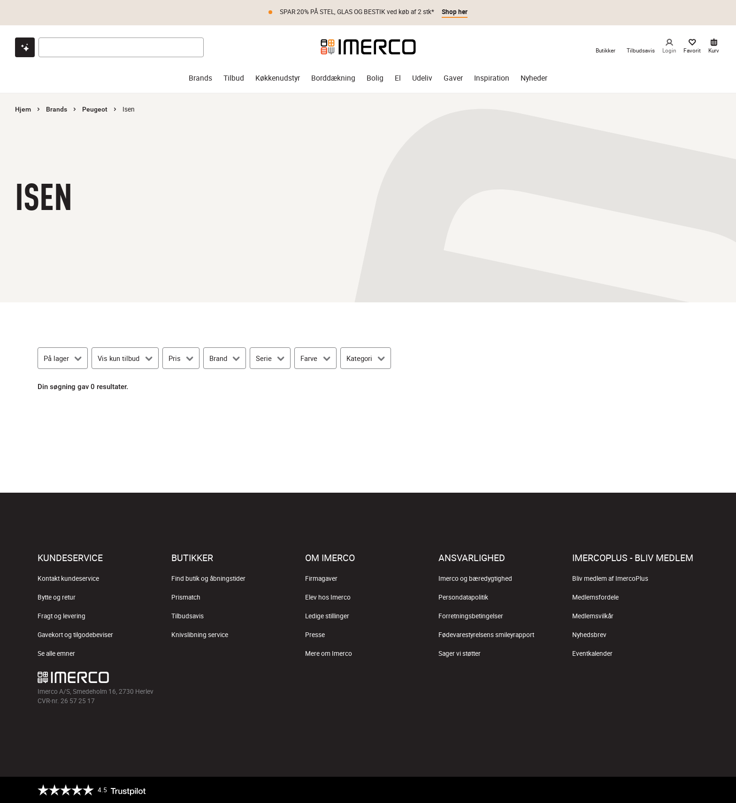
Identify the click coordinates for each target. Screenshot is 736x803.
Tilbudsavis (187, 616)
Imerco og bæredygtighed (475, 578)
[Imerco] (368, 46)
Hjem (23, 109)
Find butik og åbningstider (208, 578)
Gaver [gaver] (453, 78)
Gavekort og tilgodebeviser (75, 634)
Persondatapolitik (463, 597)
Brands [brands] (200, 78)
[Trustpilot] (92, 789)
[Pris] (180, 358)
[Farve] (315, 358)
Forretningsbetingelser (470, 616)
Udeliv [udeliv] (422, 78)
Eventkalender (592, 653)
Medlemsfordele (595, 597)
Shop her (455, 12)
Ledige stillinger (327, 616)
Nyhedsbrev (589, 634)
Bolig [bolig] (375, 78)
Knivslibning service (199, 634)
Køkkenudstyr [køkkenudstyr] (277, 78)
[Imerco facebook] (322, 680)
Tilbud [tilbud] (233, 78)
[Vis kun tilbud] (125, 358)
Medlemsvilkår (592, 616)
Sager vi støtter (459, 653)
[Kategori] (365, 358)
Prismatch (185, 597)
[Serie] (270, 358)
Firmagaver (321, 578)
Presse (315, 634)
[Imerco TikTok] (368, 680)
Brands (56, 109)
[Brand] (224, 358)
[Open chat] (25, 47)
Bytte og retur (57, 597)
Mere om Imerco (328, 653)
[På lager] (63, 358)
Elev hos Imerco (328, 597)
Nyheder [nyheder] (534, 78)
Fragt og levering (61, 616)
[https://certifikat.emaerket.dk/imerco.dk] (690, 790)
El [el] (398, 78)
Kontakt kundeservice (68, 578)
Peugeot (94, 109)
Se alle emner (56, 653)
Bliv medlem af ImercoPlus (610, 578)
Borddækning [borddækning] (333, 78)
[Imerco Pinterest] (390, 680)
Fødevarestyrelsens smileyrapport (486, 634)
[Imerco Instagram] (345, 680)
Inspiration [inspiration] (491, 78)
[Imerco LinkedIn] (413, 680)
